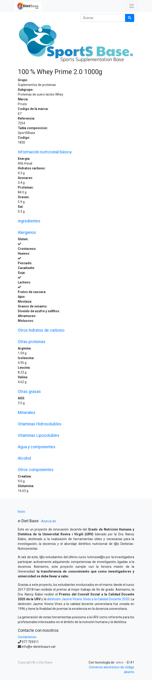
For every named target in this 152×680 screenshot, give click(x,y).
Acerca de (48, 521)
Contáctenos (27, 637)
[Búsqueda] (129, 18)
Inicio (21, 511)
